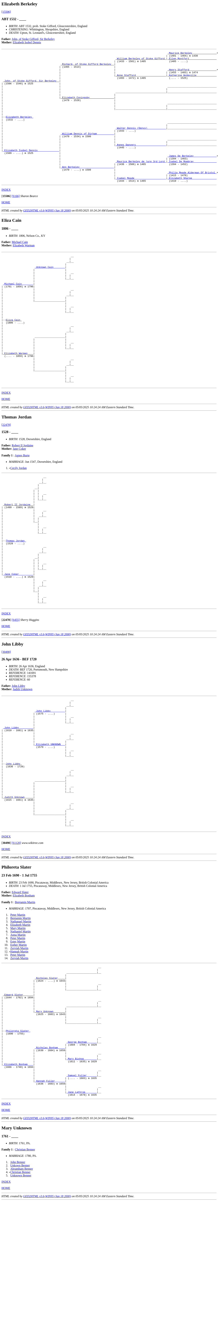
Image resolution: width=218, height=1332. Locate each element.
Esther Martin (18, 1049)
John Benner (17, 1292)
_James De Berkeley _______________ (192, 177)
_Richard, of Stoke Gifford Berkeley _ (87, 66)
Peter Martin (17, 1019)
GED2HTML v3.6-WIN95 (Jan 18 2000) (47, 236)
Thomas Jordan (16, 606)
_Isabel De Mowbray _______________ (192, 183)
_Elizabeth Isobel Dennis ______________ (31, 170)
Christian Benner (25, 1280)
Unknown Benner (20, 1306)
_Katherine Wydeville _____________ (192, 80)
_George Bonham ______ (81, 1162)
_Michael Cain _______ (18, 316)
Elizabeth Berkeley (19, 130)
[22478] (6, 477)
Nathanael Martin (20, 1026)
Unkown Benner (20, 1296)
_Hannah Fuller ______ (50, 1208)
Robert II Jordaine (22, 497)
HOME (5, 228)
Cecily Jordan (18, 520)
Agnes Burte (22, 507)
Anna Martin (18, 1039)
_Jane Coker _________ (18, 646)
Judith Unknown (22, 767)
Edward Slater (20, 996)
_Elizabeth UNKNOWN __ (50, 832)
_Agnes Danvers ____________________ (140, 163)
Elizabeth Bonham (24, 1000)
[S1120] (16, 947)
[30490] (6, 730)
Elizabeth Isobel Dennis (27, 42)
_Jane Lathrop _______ (81, 1222)
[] (6, 222)
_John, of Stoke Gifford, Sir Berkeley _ (31, 86)
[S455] (16, 698)
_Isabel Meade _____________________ (140, 203)
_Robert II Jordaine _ (18, 563)
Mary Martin (18, 1032)
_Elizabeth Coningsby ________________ (87, 106)
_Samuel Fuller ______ (81, 1202)
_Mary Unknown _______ (50, 1125)
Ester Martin (17, 1046)
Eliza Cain (14, 359)
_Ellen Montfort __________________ (192, 60)
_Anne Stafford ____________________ (140, 80)
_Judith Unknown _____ (18, 895)
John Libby (18, 764)
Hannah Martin (19, 1056)
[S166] (16, 222)
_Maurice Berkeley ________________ (192, 53)
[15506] (6, 11)
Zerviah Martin (19, 1052)
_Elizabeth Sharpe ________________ (192, 203)
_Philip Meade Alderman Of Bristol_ (192, 197)
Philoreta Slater (18, 1148)
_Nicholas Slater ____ (50, 1085)
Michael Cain (20, 268)
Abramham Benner (21, 1299)
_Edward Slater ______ (18, 1105)
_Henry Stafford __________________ (192, 73)
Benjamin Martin (25, 1006)
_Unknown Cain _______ (50, 296)
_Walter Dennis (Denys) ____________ (140, 143)
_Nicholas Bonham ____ (50, 1168)
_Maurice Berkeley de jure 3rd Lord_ (140, 183)
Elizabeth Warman (24, 271)
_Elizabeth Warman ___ (18, 399)
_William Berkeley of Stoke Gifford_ (140, 60)
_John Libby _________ (50, 792)
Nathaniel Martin (20, 1036)
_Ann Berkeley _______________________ (87, 190)
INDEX (6, 215)
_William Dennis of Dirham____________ (87, 150)
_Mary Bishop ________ (81, 1182)
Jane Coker (19, 501)
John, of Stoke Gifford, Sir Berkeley (33, 39)
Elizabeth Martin (20, 1029)
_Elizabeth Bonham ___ (18, 1188)
